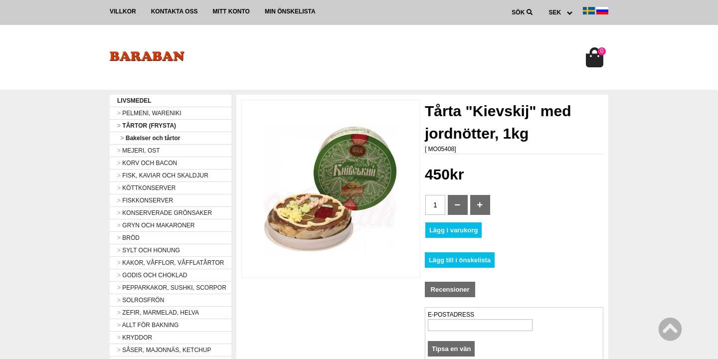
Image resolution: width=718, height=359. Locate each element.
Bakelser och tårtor (148, 138)
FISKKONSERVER (145, 200)
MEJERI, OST (138, 150)
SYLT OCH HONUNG (148, 250)
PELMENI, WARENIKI (149, 113)
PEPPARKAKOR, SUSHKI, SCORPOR (171, 287)
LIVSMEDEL (134, 100)
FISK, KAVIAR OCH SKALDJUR (162, 175)
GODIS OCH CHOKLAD (152, 275)
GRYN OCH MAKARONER (155, 225)
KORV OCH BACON (147, 163)
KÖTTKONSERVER (146, 187)
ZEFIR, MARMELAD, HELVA (158, 312)
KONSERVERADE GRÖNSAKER (164, 212)
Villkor (123, 11)
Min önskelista (290, 11)
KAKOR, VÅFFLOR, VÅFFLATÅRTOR (170, 262)
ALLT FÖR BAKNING (148, 325)
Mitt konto (230, 11)
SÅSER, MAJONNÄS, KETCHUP (164, 350)
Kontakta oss (174, 11)
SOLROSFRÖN (140, 300)
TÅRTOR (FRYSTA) (146, 125)
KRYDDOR (134, 337)
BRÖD (128, 237)
